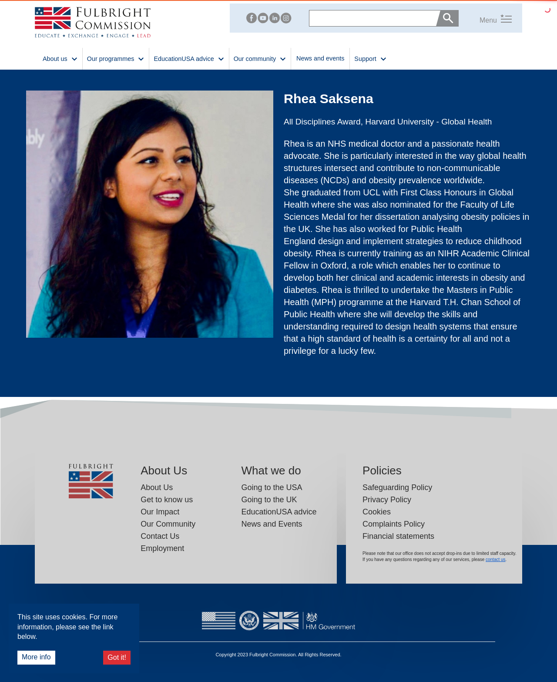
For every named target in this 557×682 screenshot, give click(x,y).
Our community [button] (260, 58)
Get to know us (167, 499)
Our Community (168, 524)
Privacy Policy (386, 499)
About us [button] (60, 58)
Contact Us (160, 536)
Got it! (116, 657)
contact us (496, 559)
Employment (162, 548)
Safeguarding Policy (397, 487)
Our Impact (160, 511)
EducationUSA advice (278, 511)
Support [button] (370, 58)
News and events (320, 58)
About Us (157, 487)
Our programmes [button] (116, 58)
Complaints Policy (393, 524)
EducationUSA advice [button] (189, 58)
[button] (485, 18)
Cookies (376, 511)
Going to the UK (269, 499)
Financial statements (398, 536)
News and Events (271, 524)
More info (36, 657)
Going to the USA (271, 487)
